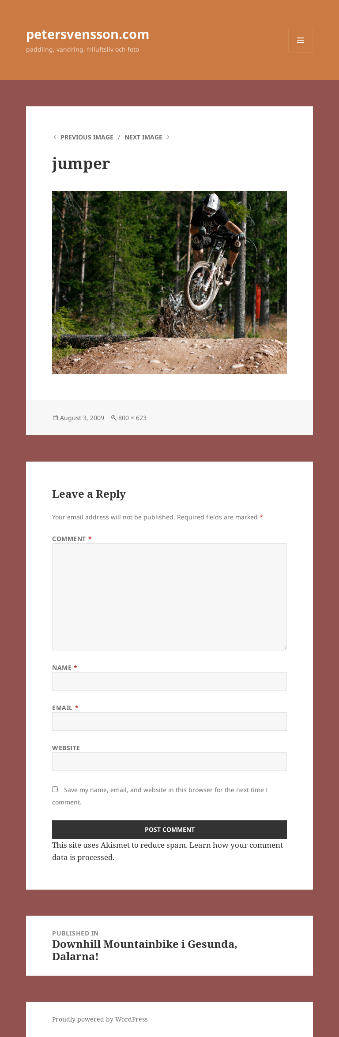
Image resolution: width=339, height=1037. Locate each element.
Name (64, 667)
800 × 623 (132, 417)
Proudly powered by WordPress (99, 1019)
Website (66, 748)
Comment (72, 538)
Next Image (143, 137)
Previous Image (86, 137)
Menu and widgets (301, 52)
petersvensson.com (87, 33)
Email (65, 707)
